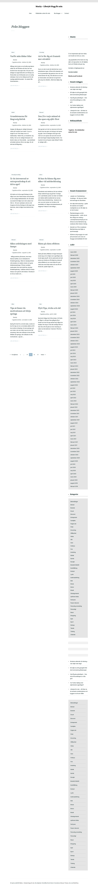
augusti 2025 (74, 271)
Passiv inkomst (74, 603)
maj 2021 (72, 432)
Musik (72, 590)
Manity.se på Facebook (75, 76)
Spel (71, 618)
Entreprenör (73, 517)
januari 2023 (74, 369)
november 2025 (74, 261)
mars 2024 (73, 325)
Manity (15, 60)
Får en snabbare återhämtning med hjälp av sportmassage (78, 229)
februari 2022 (74, 404)
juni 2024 (73, 315)
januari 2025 (73, 293)
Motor (13, 52)
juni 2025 (73, 277)
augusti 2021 (74, 423)
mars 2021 (73, 439)
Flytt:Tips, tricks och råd (49, 308)
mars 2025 (73, 287)
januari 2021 (73, 445)
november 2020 (74, 451)
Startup (72, 625)
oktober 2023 (74, 340)
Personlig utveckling (16, 174)
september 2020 (75, 458)
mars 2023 (73, 363)
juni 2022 (73, 391)
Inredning (73, 552)
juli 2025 (72, 274)
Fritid (71, 527)
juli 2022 (72, 388)
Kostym (72, 571)
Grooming (41, 52)
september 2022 (75, 382)
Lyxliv (72, 574)
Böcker (72, 504)
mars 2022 (73, 401)
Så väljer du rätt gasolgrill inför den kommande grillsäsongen (78, 93)
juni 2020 (73, 467)
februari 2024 (74, 328)
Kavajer (72, 561)
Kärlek (13, 112)
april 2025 (73, 283)
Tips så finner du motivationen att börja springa (20, 311)
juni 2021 (72, 429)
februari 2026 (74, 255)
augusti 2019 (74, 483)
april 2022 (73, 397)
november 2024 (74, 299)
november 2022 (74, 375)
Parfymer (73, 599)
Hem (30, 13)
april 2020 (73, 473)
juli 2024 (72, 312)
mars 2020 (73, 477)
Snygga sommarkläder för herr (78, 239)
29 (28, 354)
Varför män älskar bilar (21, 56)
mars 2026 (73, 252)
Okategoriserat (74, 593)
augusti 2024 (74, 309)
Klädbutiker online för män (43, 13)
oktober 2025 (74, 264)
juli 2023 (72, 350)
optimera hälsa (74, 596)
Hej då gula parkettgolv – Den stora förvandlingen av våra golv (78, 100)
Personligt (73, 609)
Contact (67, 13)
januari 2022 (73, 407)
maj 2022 (73, 394)
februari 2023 (74, 366)
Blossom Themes (64, 883)
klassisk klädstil (74, 565)
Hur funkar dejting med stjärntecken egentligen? (77, 106)
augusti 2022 (74, 385)
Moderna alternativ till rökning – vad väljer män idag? (79, 88)
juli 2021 (72, 426)
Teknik (72, 628)
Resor (72, 612)
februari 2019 (74, 486)
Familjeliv (73, 520)
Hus (71, 549)
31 (35, 354)
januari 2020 (73, 480)
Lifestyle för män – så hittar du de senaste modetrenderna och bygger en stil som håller (79, 113)
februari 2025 (74, 290)
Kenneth (72, 227)
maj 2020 (73, 470)
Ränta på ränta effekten (48, 243)
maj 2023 (73, 356)
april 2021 (73, 435)
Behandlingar (74, 501)
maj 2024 (73, 318)
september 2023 (75, 344)
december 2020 (74, 448)
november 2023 (74, 337)
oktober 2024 (74, 302)
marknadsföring (74, 577)
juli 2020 (72, 464)
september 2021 (74, 420)
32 (38, 354)
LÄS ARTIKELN (14, 85)
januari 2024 (73, 331)
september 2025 (75, 268)
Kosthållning (73, 568)
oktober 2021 (74, 416)
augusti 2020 (74, 461)
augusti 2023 (74, 347)
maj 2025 (73, 280)
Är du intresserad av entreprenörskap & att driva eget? (20, 181)
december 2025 (74, 258)
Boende (72, 508)
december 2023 (74, 334)
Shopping (73, 615)
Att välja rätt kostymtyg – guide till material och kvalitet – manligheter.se (79, 206)
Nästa (42, 354)
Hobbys (72, 546)
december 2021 (74, 410)
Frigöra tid (73, 523)
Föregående (15, 354)
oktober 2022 (74, 378)
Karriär (72, 558)
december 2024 (74, 296)
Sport (72, 622)
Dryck (72, 511)
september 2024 (75, 306)
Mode (72, 584)
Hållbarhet (73, 533)
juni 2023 (73, 353)
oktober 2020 (74, 454)
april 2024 (73, 321)
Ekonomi (41, 112)
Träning (72, 631)
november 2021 (74, 413)
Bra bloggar (57, 13)
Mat (71, 580)
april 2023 (73, 359)
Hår (71, 539)
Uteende (72, 634)
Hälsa (13, 304)
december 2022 (74, 372)
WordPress (75, 883)
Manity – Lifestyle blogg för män (49, 6)
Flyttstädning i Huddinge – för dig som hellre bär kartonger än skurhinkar (78, 198)
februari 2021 (74, 442)
